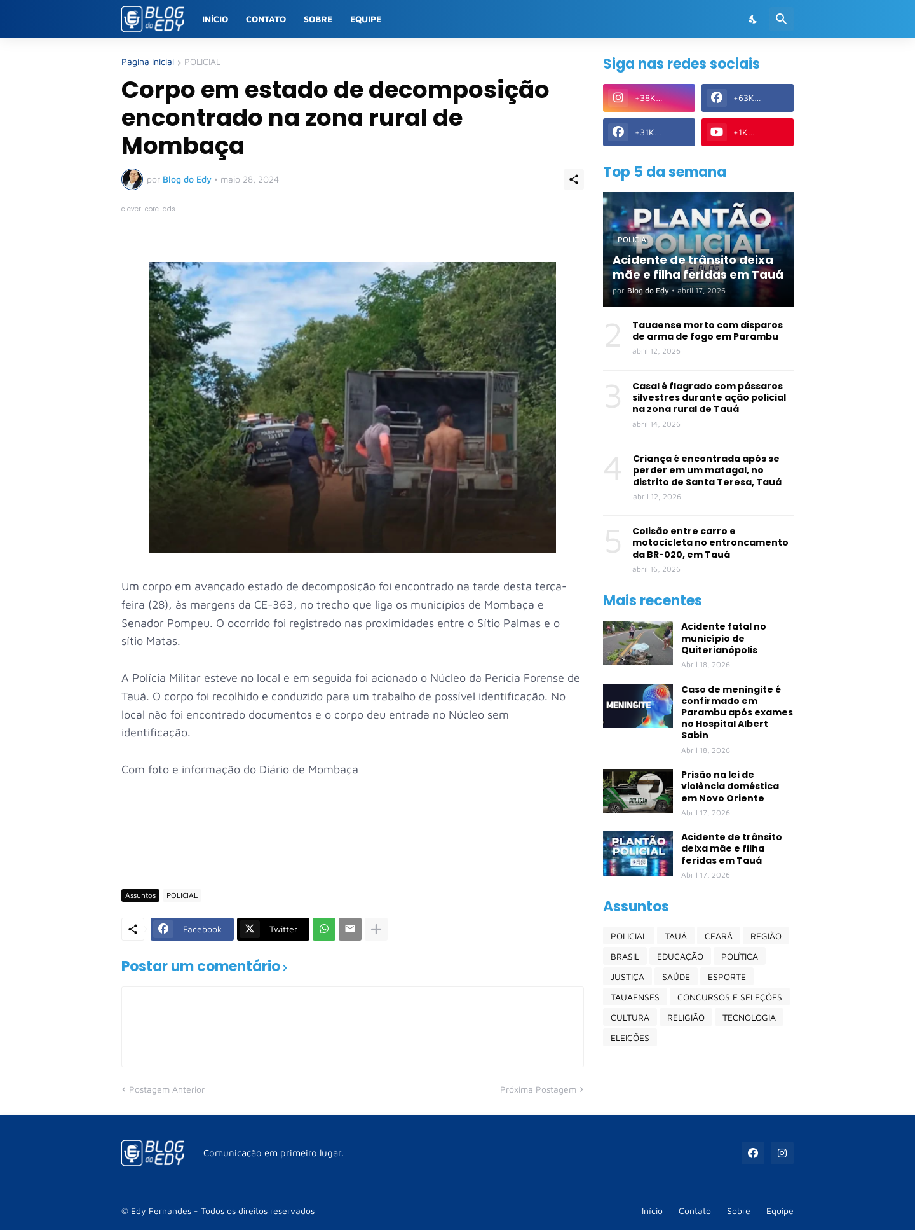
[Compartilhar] (574, 179)
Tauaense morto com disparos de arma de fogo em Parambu (707, 330)
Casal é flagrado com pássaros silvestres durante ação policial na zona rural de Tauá (709, 397)
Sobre (318, 18)
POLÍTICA (739, 956)
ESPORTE (727, 976)
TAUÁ (676, 935)
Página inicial (147, 62)
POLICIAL (202, 62)
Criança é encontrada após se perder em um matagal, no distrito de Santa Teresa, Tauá (707, 470)
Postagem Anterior (167, 1089)
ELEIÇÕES (630, 1037)
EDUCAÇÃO (680, 956)
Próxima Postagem (538, 1089)
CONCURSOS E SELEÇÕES (729, 997)
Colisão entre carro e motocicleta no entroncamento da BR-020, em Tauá (710, 542)
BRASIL (625, 956)
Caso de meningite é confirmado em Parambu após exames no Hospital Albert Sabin (737, 713)
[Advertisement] (352, 842)
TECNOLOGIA (749, 1017)
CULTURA (630, 1017)
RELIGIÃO (686, 1017)
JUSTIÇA (627, 976)
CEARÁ (719, 935)
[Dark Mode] (753, 19)
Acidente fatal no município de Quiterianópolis (723, 638)
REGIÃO (766, 935)
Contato (266, 18)
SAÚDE (676, 976)
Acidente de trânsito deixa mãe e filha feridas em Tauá (731, 848)
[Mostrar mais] (376, 929)
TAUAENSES (635, 997)
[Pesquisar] (781, 19)
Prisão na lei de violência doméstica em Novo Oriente (730, 786)
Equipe (365, 18)
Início (215, 18)
